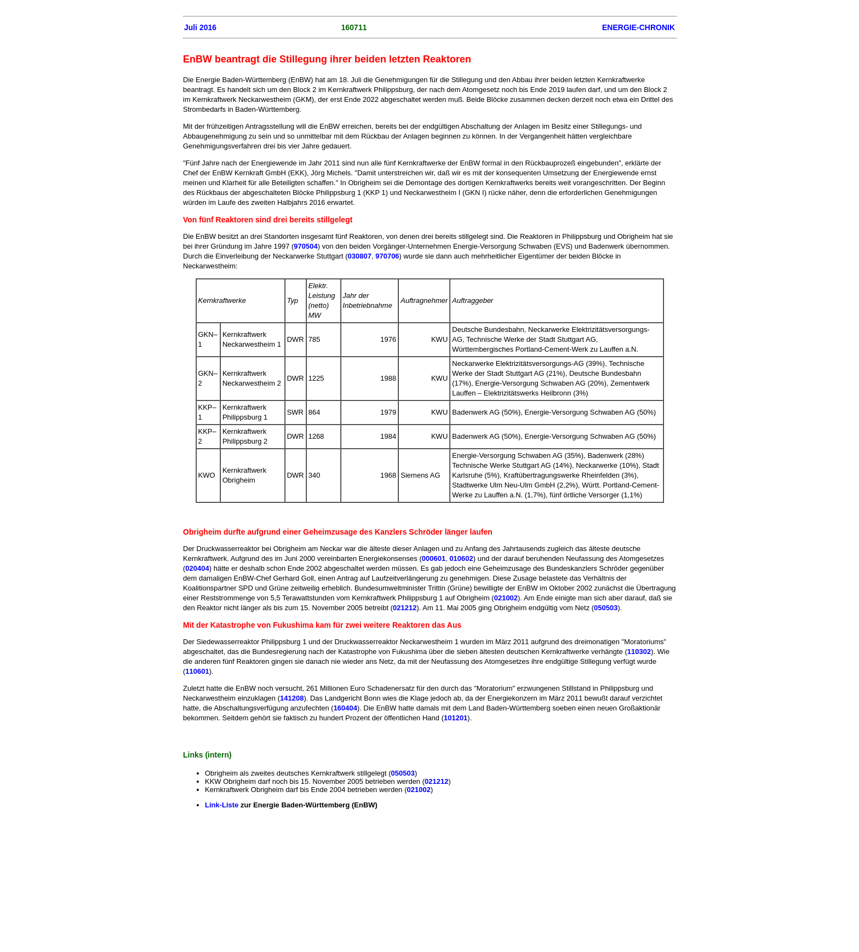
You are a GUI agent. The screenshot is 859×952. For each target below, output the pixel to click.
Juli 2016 (200, 27)
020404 (197, 568)
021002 (506, 598)
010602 (461, 558)
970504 (305, 246)
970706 (387, 256)
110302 (639, 651)
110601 (197, 671)
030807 (359, 256)
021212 (404, 608)
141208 (291, 698)
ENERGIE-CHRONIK (638, 27)
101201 (455, 718)
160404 (345, 708)
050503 (605, 608)
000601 (433, 558)
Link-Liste (221, 805)
